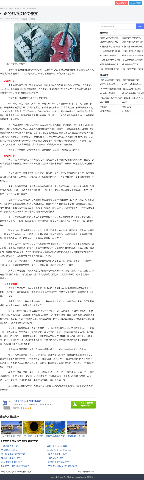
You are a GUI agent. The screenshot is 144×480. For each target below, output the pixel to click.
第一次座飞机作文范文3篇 (13, 454)
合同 (125, 102)
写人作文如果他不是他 (11, 462)
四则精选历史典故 (109, 55)
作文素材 (105, 102)
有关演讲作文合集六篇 (111, 60)
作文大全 (21, 9)
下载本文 (32, 19)
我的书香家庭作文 (131, 80)
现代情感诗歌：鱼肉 (57, 454)
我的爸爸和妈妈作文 (110, 64)
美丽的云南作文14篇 (132, 89)
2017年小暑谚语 (108, 93)
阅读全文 (24, 19)
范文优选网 (67, 477)
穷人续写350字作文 (10, 450)
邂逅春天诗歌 (88, 472)
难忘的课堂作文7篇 (109, 42)
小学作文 (127, 111)
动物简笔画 (106, 111)
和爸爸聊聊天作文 (131, 64)
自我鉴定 (127, 107)
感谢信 (104, 107)
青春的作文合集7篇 (109, 38)
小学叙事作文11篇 (9, 446)
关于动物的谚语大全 (110, 84)
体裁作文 (33, 9)
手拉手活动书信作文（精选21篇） (64, 466)
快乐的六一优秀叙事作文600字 (15, 466)
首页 (11, 9)
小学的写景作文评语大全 (59, 450)
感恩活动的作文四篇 (57, 446)
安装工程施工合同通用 (133, 51)
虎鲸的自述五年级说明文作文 (19, 472)
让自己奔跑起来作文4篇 (133, 93)
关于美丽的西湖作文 (110, 69)
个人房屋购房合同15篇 (111, 51)
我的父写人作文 (55, 458)
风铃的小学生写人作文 (58, 462)
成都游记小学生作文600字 (13, 458)
